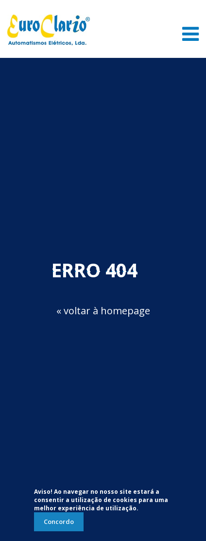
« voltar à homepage (103, 310)
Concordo (59, 521)
